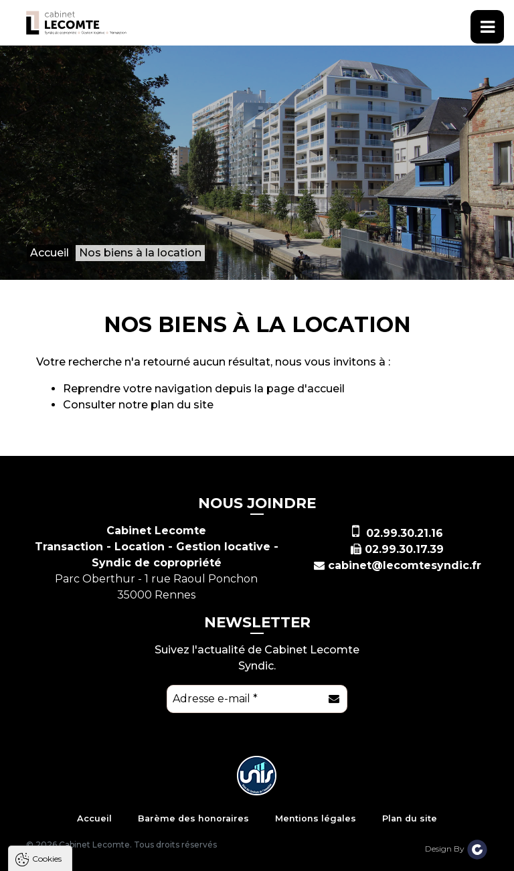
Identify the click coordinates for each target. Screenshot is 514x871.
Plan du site (409, 818)
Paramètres (259, 859)
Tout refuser (177, 859)
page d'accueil (305, 388)
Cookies (47, 674)
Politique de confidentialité (78, 826)
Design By (456, 849)
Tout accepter (92, 859)
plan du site (182, 404)
